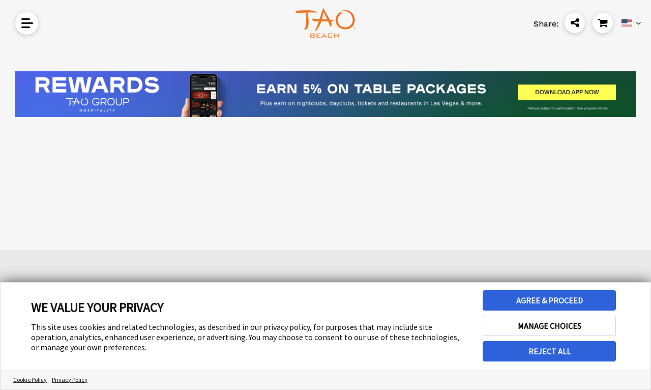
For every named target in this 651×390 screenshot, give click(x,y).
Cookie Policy (30, 379)
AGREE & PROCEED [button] (549, 300)
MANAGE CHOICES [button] (549, 326)
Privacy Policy (69, 379)
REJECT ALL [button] (549, 351)
